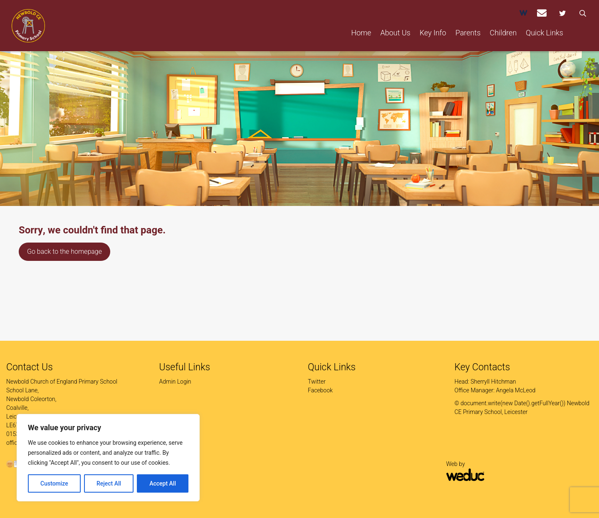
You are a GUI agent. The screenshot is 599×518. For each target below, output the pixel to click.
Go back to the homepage (64, 251)
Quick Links (544, 32)
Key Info (433, 32)
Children (503, 32)
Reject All (109, 483)
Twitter (317, 381)
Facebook (320, 390)
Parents (468, 32)
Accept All (162, 483)
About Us (395, 32)
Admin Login (175, 381)
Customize (54, 483)
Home (361, 32)
